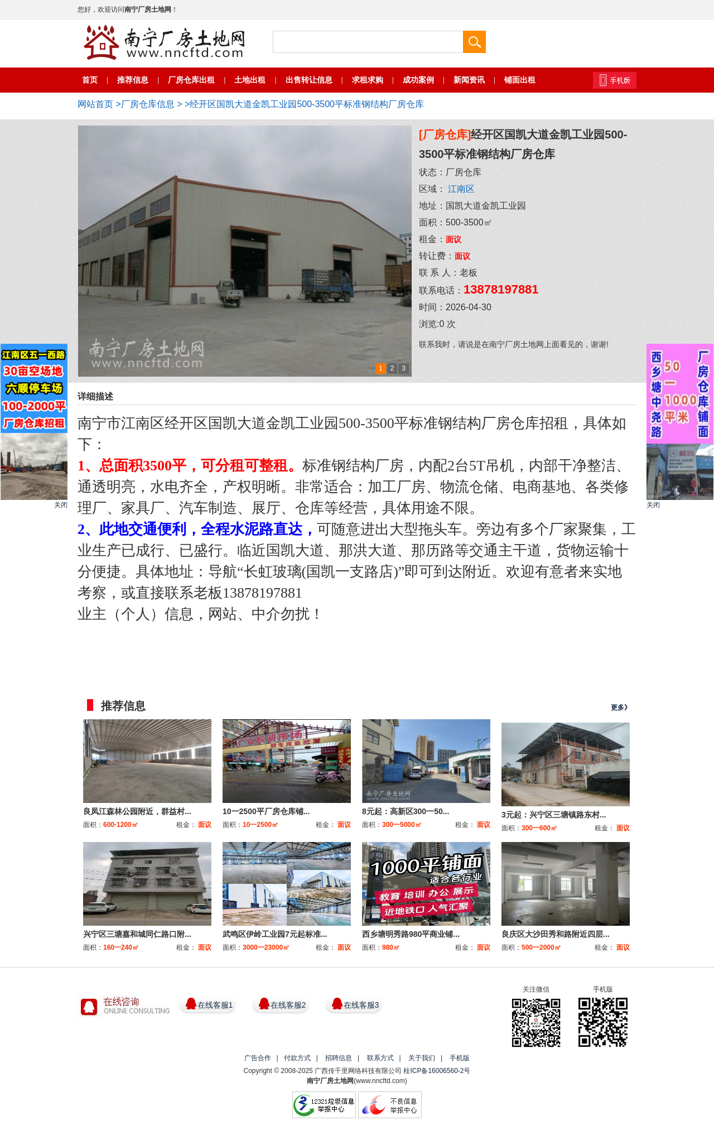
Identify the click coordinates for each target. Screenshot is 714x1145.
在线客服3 (361, 1004)
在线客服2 (288, 1004)
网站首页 (95, 104)
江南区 (461, 189)
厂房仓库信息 (148, 104)
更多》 (621, 707)
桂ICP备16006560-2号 (436, 1071)
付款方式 (297, 1058)
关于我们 (421, 1058)
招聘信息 (338, 1058)
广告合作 (257, 1058)
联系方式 (380, 1058)
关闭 (60, 505)
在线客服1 (215, 1004)
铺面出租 (520, 79)
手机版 (460, 1058)
